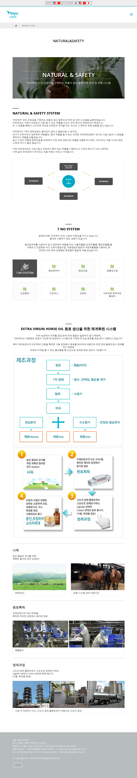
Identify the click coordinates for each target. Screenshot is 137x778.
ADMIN (18, 765)
